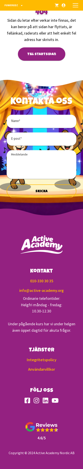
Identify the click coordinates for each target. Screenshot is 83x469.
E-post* (16, 138)
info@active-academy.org (41, 290)
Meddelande (19, 154)
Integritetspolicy (41, 359)
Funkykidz (14, 5)
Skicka (41, 191)
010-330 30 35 (41, 280)
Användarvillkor (41, 369)
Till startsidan (41, 54)
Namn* (15, 121)
